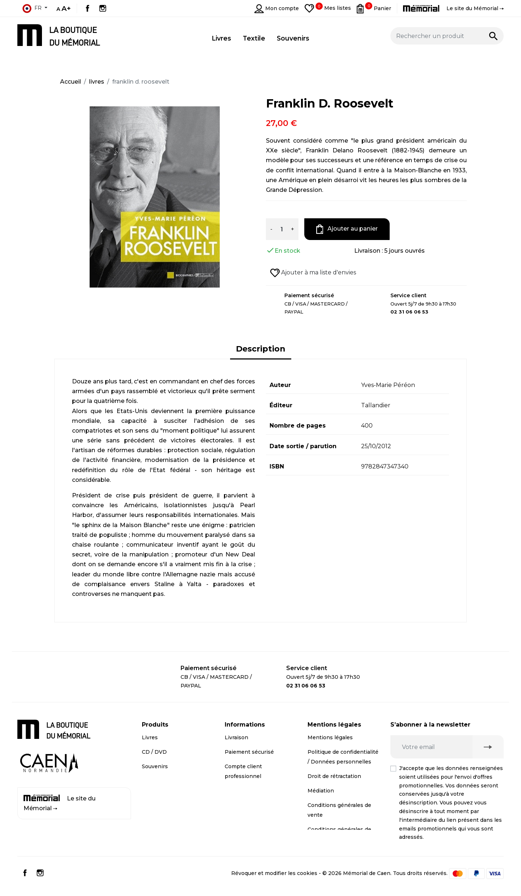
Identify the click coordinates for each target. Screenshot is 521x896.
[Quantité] (281, 229)
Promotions (157, 795)
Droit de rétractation (334, 776)
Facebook (87, 8)
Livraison (236, 737)
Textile (151, 781)
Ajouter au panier (347, 229)
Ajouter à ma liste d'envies (313, 273)
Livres (150, 737)
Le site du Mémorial (60, 803)
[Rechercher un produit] (447, 36)
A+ (66, 8)
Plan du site (240, 805)
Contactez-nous (246, 790)
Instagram (102, 8)
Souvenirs (155, 766)
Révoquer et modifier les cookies (274, 878)
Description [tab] (260, 349)
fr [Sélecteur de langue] (32, 8)
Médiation (321, 790)
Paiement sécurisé (249, 752)
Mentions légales (330, 737)
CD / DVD (154, 752)
